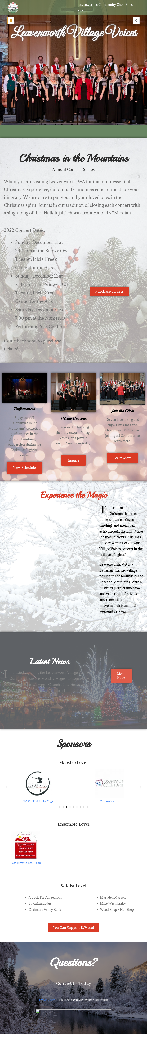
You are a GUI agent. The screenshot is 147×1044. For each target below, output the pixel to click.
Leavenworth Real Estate (25, 863)
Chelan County (109, 801)
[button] (6, 786)
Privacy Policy (47, 1000)
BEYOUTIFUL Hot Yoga (37, 801)
